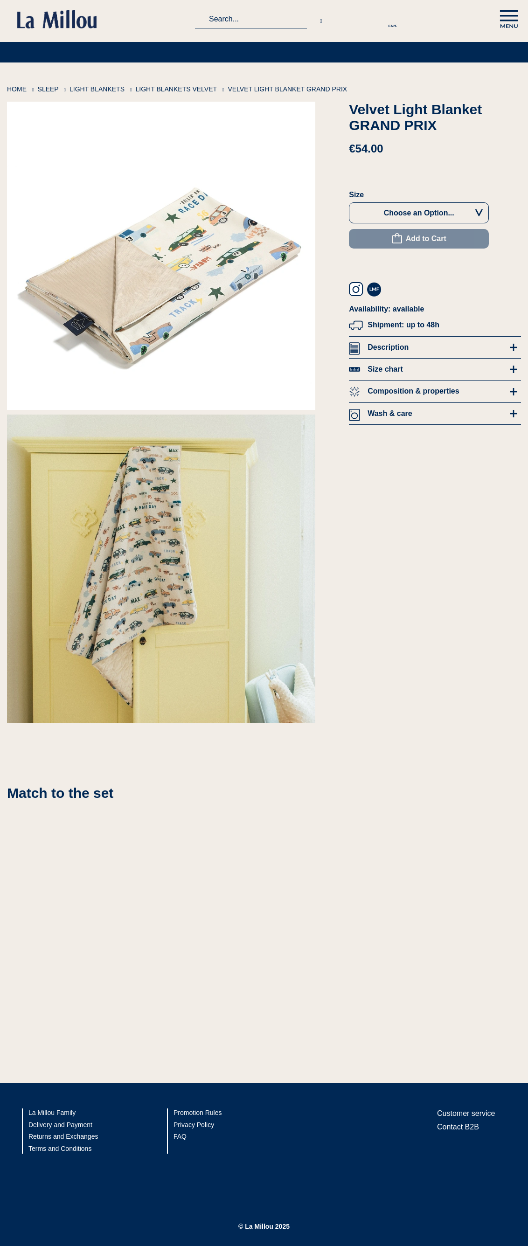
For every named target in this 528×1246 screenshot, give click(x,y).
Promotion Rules (198, 1112)
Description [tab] (388, 347)
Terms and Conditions (59, 1148)
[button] (392, 19)
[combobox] (251, 19)
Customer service (466, 1113)
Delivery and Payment (60, 1124)
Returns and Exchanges (63, 1136)
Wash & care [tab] (390, 413)
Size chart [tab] (385, 369)
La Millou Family (52, 1112)
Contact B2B (458, 1127)
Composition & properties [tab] (413, 391)
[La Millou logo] (60, 19)
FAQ (180, 1136)
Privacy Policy (194, 1124)
